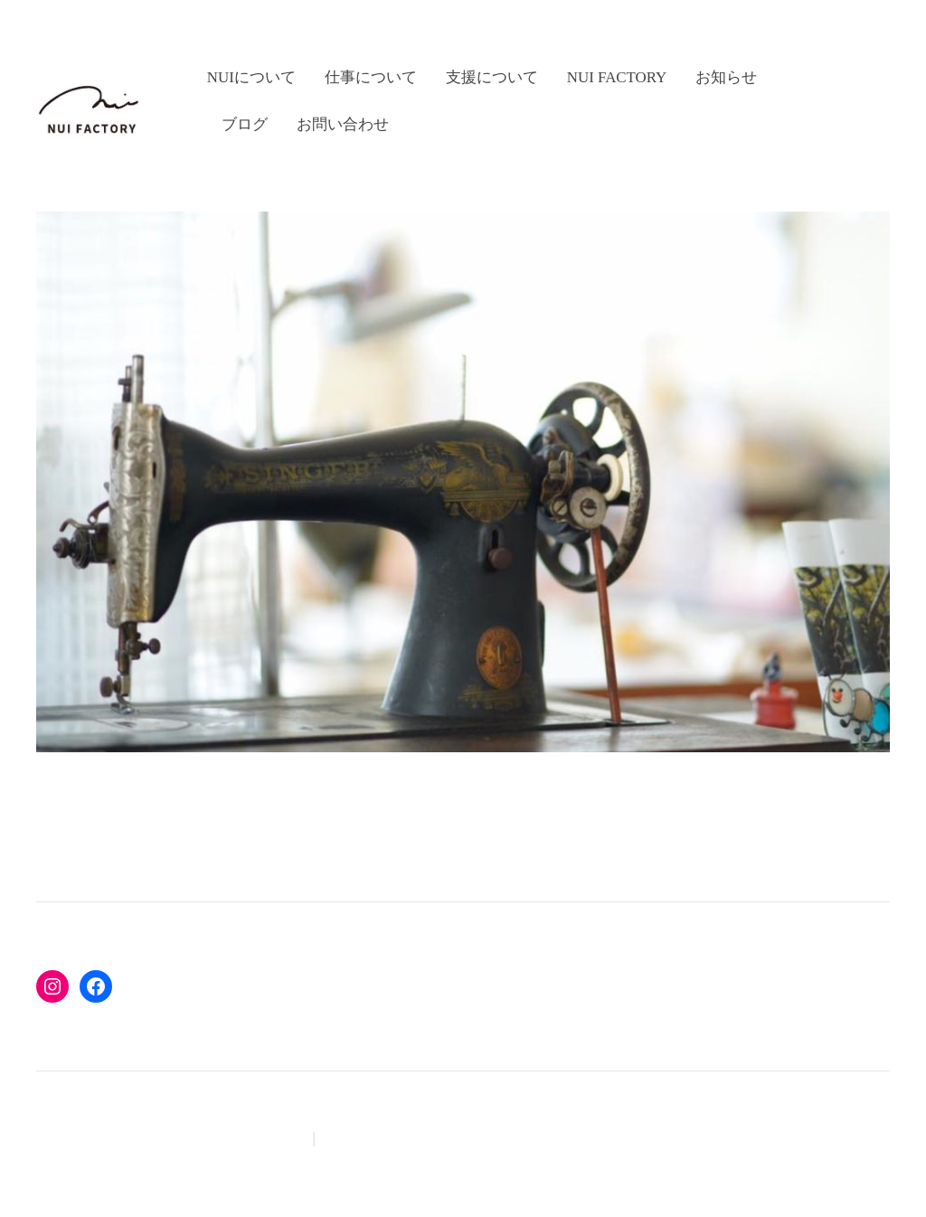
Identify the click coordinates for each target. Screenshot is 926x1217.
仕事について (371, 77)
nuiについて (251, 77)
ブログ (245, 124)
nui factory (617, 77)
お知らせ (726, 77)
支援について (492, 77)
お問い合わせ (343, 124)
